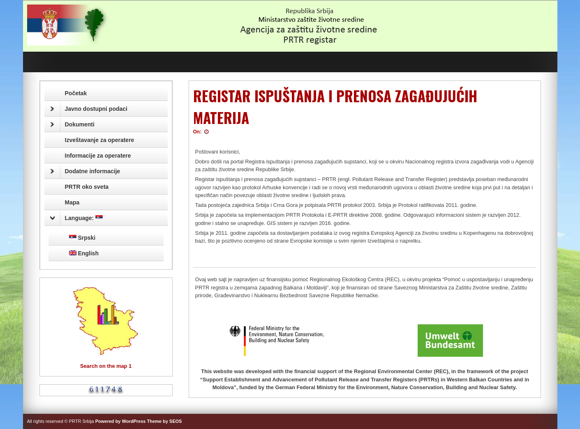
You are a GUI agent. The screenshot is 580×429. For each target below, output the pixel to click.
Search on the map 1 (106, 366)
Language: (76, 218)
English (84, 253)
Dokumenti (72, 124)
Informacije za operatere (98, 155)
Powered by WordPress (120, 421)
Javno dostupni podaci (88, 109)
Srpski (82, 237)
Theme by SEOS (164, 421)
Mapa (72, 202)
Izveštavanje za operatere (99, 140)
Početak (76, 93)
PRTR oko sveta (87, 187)
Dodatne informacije (85, 171)
